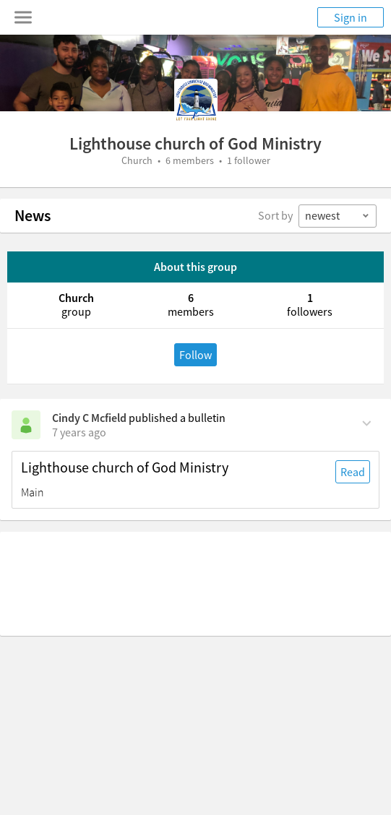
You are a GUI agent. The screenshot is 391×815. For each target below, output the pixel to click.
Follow (195, 355)
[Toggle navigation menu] (23, 17)
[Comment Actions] (367, 422)
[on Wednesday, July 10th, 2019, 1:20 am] (79, 432)
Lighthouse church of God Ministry (124, 467)
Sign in (350, 17)
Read (352, 472)
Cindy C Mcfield (89, 417)
